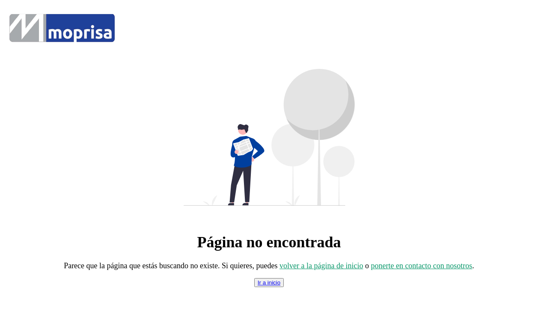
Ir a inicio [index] (269, 282)
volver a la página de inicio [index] (321, 265)
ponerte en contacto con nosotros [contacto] (421, 265)
